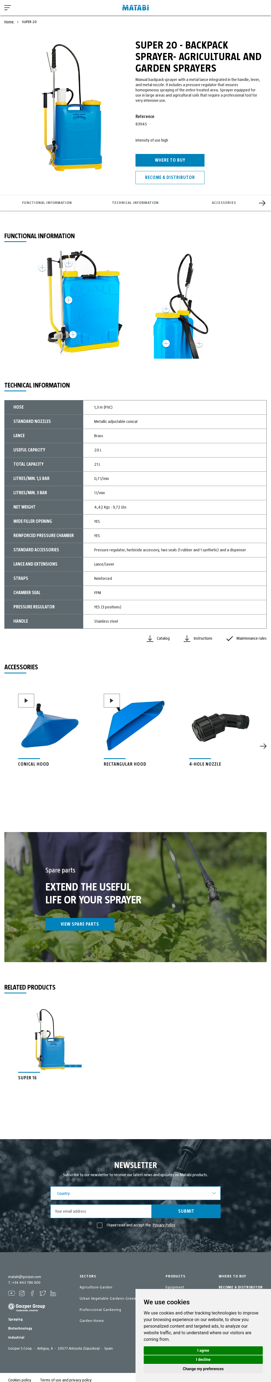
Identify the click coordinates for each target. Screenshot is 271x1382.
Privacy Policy (164, 1225)
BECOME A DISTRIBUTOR (241, 1287)
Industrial (16, 1332)
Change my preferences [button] (203, 1369)
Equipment (175, 1287)
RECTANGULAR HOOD (125, 764)
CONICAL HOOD (33, 764)
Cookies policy (19, 1375)
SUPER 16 (27, 1078)
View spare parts (80, 924)
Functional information (47, 203)
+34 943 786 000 (26, 1283)
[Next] (262, 203)
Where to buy (170, 160)
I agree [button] (203, 1350)
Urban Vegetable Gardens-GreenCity (111, 1298)
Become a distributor (170, 177)
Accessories (224, 203)
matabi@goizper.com (24, 1277)
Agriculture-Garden (96, 1287)
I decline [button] (203, 1359)
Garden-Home (92, 1321)
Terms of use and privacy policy (66, 1375)
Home (9, 22)
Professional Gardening (100, 1310)
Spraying (15, 1314)
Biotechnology (20, 1323)
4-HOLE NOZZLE (205, 764)
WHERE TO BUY (232, 1276)
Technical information (135, 203)
